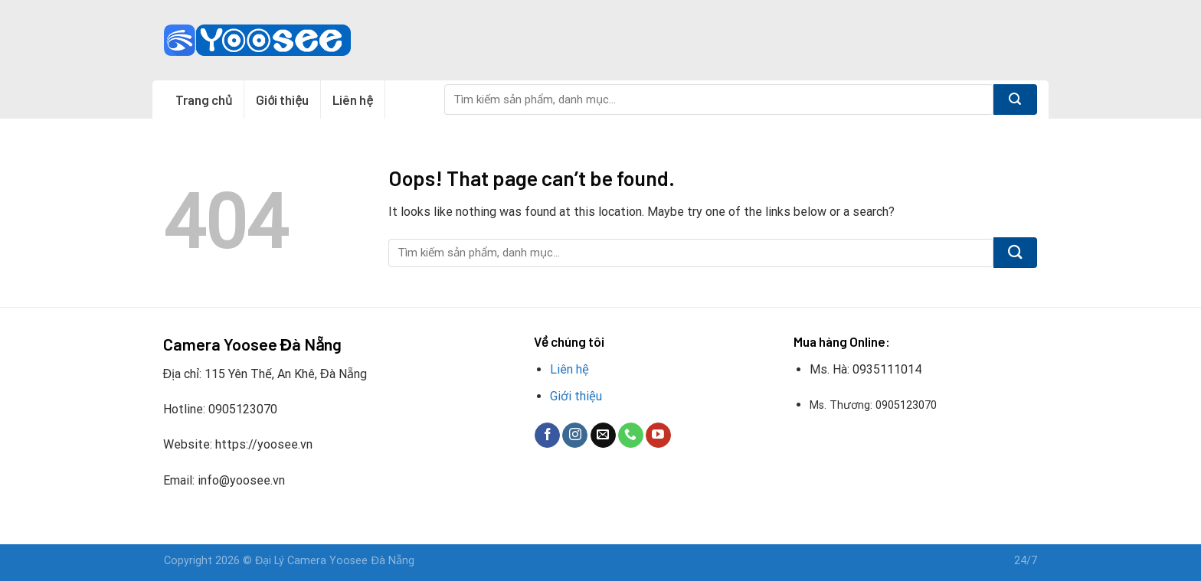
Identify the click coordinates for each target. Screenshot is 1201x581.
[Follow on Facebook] (547, 436)
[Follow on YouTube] (658, 436)
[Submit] (1015, 99)
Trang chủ (203, 99)
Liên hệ (352, 99)
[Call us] (630, 436)
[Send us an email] (603, 436)
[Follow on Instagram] (574, 436)
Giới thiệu (282, 99)
